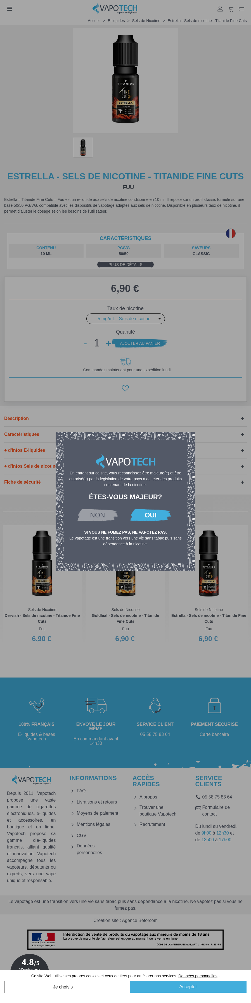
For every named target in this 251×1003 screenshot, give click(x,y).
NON (97, 515)
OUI (151, 515)
